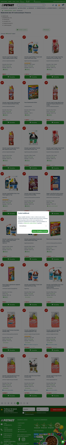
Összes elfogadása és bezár (39, 231)
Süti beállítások (22, 226)
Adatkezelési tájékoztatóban (30, 223)
